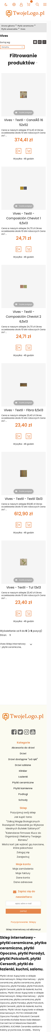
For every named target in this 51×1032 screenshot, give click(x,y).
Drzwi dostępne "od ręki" (25, 749)
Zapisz (25, 902)
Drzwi (25, 744)
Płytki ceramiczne (26, 26)
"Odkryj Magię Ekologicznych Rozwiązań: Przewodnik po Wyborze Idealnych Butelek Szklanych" (25, 815)
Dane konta (25, 868)
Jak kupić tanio (25, 807)
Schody (25, 790)
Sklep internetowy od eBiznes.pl (25, 919)
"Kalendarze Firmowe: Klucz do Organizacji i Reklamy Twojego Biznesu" (25, 827)
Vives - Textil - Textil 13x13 (25, 489)
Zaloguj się (25, 842)
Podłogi (25, 784)
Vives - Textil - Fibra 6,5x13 (25, 400)
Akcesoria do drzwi (25, 738)
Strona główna (8, 26)
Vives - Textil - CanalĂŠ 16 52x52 (25, 122)
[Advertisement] (25, 668)
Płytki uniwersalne (10, 29)
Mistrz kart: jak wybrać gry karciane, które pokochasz (25, 836)
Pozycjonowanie (21, 912)
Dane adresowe (25, 872)
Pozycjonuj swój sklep (25, 802)
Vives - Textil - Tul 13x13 (25, 578)
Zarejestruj (25, 847)
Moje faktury (25, 863)
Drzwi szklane (25, 755)
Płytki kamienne (25, 778)
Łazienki (25, 767)
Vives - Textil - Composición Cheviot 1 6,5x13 (25, 216)
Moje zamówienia (25, 859)
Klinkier (25, 761)
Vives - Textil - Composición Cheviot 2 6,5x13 (25, 309)
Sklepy (34, 912)
